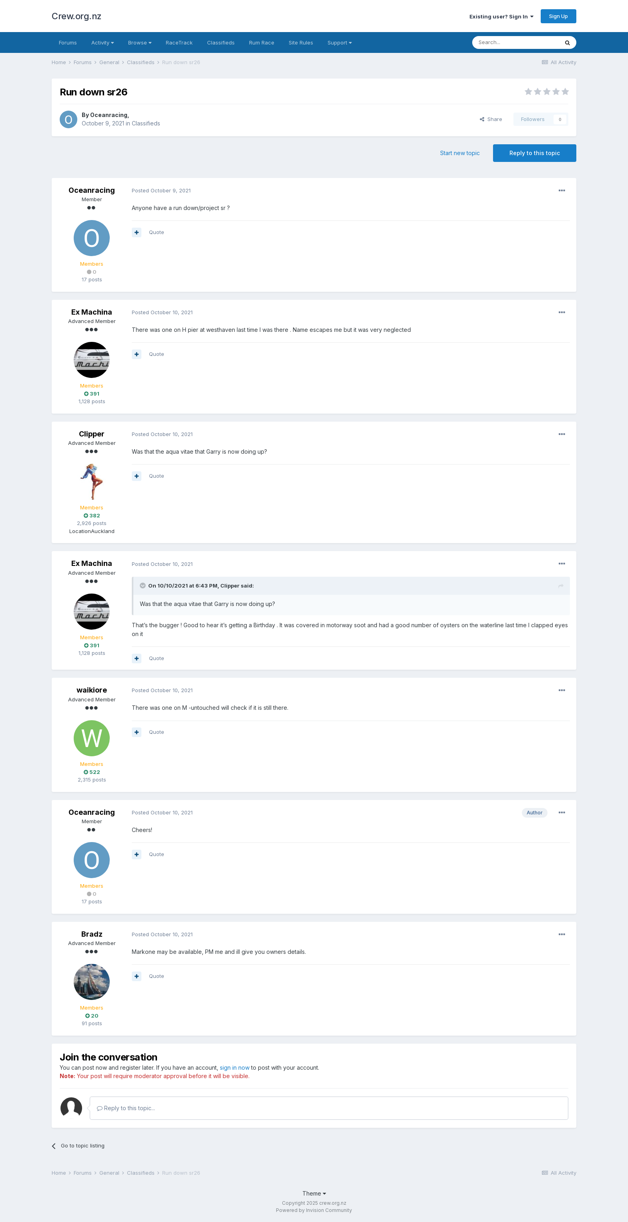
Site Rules (301, 42)
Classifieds (221, 42)
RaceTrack (179, 42)
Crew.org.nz (77, 16)
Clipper (92, 434)
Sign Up (558, 16)
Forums (68, 42)
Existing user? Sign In (501, 16)
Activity (102, 42)
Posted (161, 190)
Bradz (92, 934)
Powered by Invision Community (314, 1210)
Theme (314, 1193)
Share (491, 119)
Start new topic (460, 152)
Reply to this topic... (126, 1108)
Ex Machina (91, 312)
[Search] (515, 42)
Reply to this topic (534, 152)
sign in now (235, 1067)
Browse (139, 42)
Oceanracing (108, 114)
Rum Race (261, 42)
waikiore (91, 690)
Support (340, 42)
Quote (156, 232)
